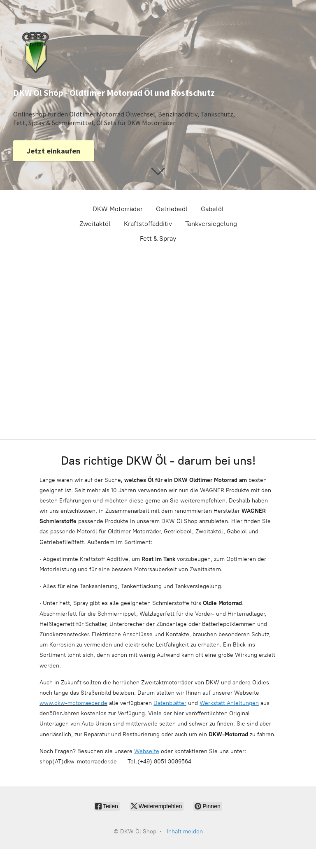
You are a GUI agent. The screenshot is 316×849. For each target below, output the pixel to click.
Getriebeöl (172, 209)
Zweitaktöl (95, 224)
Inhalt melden (185, 831)
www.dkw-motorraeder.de (73, 703)
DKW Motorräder (118, 209)
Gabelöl (212, 209)
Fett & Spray (158, 238)
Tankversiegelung (211, 224)
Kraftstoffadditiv (148, 224)
